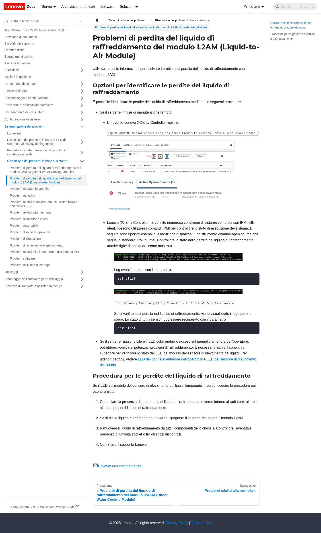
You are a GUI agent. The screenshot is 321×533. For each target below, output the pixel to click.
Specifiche (11, 70)
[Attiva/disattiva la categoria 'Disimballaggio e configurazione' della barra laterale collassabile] (82, 98)
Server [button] (47, 6)
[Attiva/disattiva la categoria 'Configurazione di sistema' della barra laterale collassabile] (82, 119)
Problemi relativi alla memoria (30, 212)
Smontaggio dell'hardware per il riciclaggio (33, 279)
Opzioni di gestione (17, 77)
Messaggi (11, 272)
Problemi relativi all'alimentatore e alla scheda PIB (44, 252)
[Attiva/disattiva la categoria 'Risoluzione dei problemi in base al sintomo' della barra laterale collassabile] (82, 161)
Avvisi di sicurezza (17, 63)
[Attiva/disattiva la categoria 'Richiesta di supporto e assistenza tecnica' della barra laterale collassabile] (82, 286)
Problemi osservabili (24, 225)
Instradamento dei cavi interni (24, 112)
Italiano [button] (251, 6)
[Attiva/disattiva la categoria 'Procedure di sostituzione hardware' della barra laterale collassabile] (82, 105)
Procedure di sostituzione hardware (28, 105)
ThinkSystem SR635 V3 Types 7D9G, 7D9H (35, 30)
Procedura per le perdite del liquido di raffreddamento (292, 36)
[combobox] (11, 21)
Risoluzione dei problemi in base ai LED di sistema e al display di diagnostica (36, 142)
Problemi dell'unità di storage (30, 265)
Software (107, 6)
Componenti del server (20, 83)
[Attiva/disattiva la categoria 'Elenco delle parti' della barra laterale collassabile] (82, 91)
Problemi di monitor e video (29, 219)
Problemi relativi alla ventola (29, 189)
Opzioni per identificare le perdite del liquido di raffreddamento (291, 25)
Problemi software (22, 258)
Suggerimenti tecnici (18, 56)
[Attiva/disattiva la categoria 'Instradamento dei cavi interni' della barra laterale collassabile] (82, 112)
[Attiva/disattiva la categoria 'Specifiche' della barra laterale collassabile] (82, 70)
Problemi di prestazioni (25, 238)
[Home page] (97, 20)
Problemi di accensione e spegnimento (36, 245)
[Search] (295, 6)
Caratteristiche (14, 50)
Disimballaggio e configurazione (26, 98)
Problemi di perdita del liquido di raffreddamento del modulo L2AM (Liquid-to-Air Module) (45, 180)
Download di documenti (20, 37)
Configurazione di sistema (22, 119)
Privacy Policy (177, 523)
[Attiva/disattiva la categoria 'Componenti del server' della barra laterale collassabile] (82, 83)
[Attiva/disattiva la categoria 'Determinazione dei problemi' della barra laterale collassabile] (82, 126)
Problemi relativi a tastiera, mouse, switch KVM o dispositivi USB (43, 204)
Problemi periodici (22, 195)
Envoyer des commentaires (117, 466)
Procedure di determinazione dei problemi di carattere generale (37, 152)
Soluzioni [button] (127, 6)
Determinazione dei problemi (24, 126)
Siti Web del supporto (19, 43)
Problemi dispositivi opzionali (30, 232)
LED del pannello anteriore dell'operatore (170, 359)
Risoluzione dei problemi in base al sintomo (37, 161)
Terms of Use (201, 523)
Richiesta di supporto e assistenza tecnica (33, 286)
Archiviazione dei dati (78, 6)
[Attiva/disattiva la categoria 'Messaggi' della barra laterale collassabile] (82, 272)
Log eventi (14, 133)
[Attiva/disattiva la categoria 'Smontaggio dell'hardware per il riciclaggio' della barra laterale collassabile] (82, 279)
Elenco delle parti (16, 91)
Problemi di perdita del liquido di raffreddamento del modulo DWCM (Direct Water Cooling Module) (45, 170)
